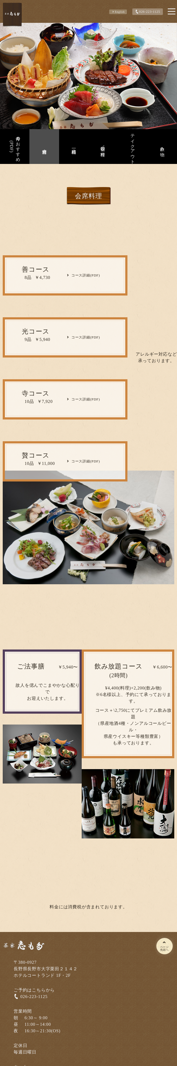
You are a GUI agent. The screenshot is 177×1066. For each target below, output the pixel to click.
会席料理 (44, 146)
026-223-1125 (147, 12)
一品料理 (74, 146)
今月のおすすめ (14, 146)
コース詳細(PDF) (83, 275)
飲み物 (162, 146)
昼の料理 (102, 146)
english (118, 11)
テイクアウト (132, 146)
